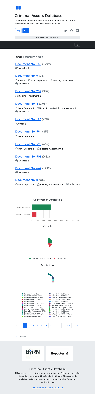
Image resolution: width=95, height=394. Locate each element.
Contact (49, 387)
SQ (18, 30)
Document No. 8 (26, 180)
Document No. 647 (28, 168)
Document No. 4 (26, 103)
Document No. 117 (28, 119)
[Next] (73, 325)
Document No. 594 (28, 131)
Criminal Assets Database (38, 15)
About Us (58, 387)
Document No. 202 (28, 91)
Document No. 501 (28, 156)
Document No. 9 (26, 75)
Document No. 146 (28, 64)
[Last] (77, 325)
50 (68, 325)
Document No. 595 (28, 144)
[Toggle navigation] (77, 45)
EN (25, 30)
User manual (38, 387)
